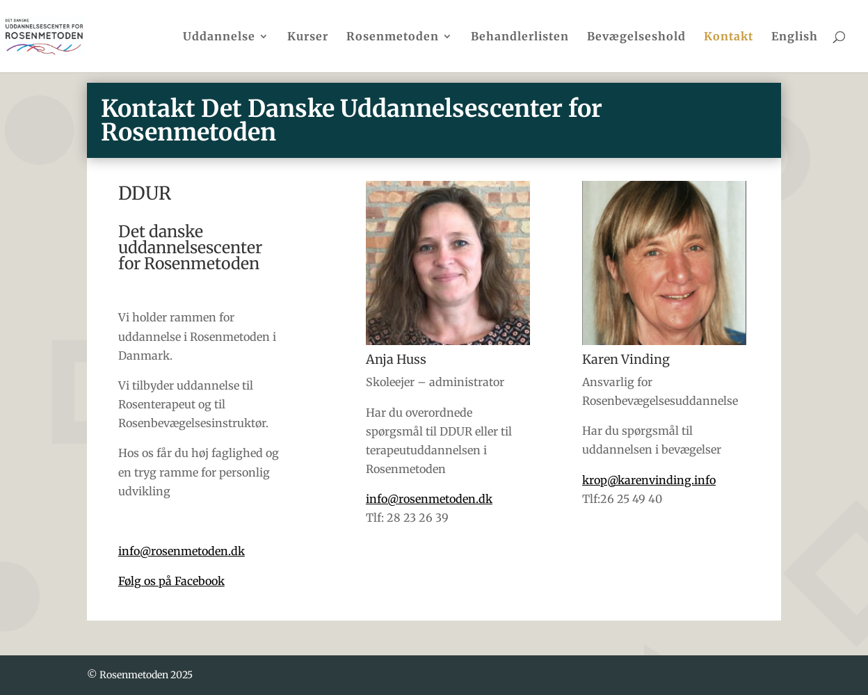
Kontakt (728, 37)
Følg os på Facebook (171, 581)
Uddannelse (219, 37)
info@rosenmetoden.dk (429, 499)
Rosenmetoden (392, 37)
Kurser (307, 37)
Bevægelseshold (636, 37)
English (794, 37)
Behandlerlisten (520, 37)
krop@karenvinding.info (649, 480)
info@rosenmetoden (181, 551)
